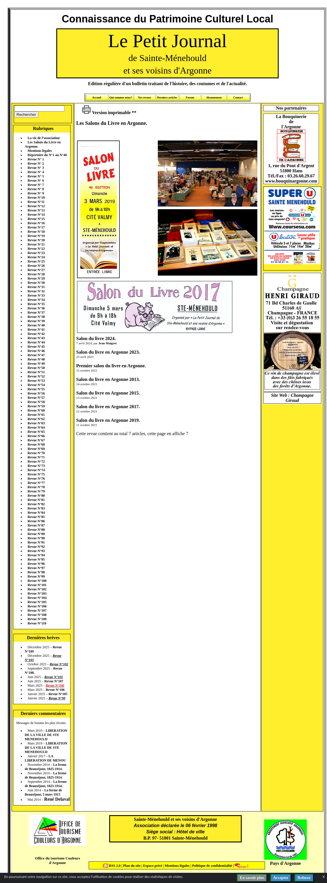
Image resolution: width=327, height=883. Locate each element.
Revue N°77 (36, 483)
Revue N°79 (36, 491)
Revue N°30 (36, 283)
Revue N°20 (36, 240)
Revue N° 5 (36, 176)
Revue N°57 (36, 398)
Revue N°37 (36, 312)
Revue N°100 (37, 581)
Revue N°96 (36, 564)
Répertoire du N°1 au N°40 (47, 155)
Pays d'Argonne (285, 863)
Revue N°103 (37, 593)
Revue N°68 (36, 444)
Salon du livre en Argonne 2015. (108, 393)
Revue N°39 (36, 321)
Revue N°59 (36, 406)
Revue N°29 (36, 278)
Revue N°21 (36, 244)
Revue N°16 (36, 223)
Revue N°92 (36, 547)
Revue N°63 (36, 423)
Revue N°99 (36, 576)
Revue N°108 (37, 615)
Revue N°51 (36, 372)
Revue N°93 (36, 551)
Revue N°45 (36, 347)
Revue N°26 (36, 266)
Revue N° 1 (36, 159)
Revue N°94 (36, 555)
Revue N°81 (36, 500)
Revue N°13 (36, 210)
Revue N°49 (36, 364)
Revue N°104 (37, 598)
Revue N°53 (36, 381)
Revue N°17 (36, 227)
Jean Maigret (107, 343)
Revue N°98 (36, 572)
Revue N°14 (36, 215)
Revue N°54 (36, 385)
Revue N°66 (36, 436)
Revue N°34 (36, 300)
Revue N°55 (36, 389)
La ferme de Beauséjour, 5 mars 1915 (43, 792)
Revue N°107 (37, 611)
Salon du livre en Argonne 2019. (108, 420)
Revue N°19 (36, 236)
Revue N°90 (36, 538)
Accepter (281, 878)
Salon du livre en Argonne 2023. (108, 352)
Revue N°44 (36, 342)
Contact (238, 97)
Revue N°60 (36, 410)
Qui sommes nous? (120, 97)
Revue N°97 (36, 568)
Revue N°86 (36, 521)
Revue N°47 (36, 355)
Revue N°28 (36, 274)
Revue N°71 (36, 457)
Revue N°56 (36, 393)
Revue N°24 (36, 257)
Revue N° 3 (36, 168)
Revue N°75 (36, 474)
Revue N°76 (36, 479)
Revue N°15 (36, 219)
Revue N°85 (36, 517)
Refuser (304, 878)
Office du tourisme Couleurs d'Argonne (57, 860)
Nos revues (144, 97)
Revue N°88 (36, 530)
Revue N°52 (36, 376)
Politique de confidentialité (211, 866)
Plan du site (132, 866)
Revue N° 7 (36, 185)
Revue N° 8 (36, 189)
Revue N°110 (37, 623)
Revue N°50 (36, 368)
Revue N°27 (36, 270)
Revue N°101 (37, 585)
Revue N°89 (36, 534)
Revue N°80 (36, 496)
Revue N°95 (36, 559)
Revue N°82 (36, 504)
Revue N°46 (36, 351)
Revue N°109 (37, 619)
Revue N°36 (36, 308)
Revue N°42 (36, 334)
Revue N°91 (36, 542)
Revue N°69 (36, 449)
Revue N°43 (36, 338)
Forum (190, 97)
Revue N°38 (36, 317)
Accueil (96, 97)
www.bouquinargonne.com (291, 181)
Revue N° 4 (36, 172)
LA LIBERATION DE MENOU (45, 758)
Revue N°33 (36, 295)
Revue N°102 (37, 589)
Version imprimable (106, 112)
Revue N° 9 (36, 193)
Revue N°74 (36, 470)
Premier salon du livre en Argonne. (111, 365)
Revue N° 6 (36, 181)
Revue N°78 (36, 487)
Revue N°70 (36, 453)
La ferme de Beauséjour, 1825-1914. (46, 767)
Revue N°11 (36, 202)
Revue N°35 (36, 304)
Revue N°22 (36, 249)
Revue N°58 (36, 402)
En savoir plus (252, 878)
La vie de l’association (44, 138)
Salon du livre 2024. (96, 338)
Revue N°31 (36, 287)
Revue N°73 (36, 466)
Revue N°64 (36, 427)
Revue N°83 (36, 508)
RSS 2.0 (112, 866)
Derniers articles (167, 97)
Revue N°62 (36, 419)
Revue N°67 (36, 440)
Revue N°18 (36, 232)
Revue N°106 (37, 606)
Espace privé (152, 866)
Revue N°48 (36, 359)
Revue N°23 (36, 253)
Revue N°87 (36, 525)
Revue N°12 (36, 206)
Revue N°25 (36, 261)
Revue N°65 (36, 432)
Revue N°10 (36, 198)
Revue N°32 (36, 291)
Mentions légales (40, 151)
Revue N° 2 (36, 163)
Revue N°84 (36, 513)
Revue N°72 (36, 461)
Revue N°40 (36, 325)
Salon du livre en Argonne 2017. (108, 406)
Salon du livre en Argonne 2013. (108, 379)
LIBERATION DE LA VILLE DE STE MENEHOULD (46, 735)
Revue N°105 (37, 602)
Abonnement (214, 97)
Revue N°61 (36, 415)
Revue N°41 (36, 330)
